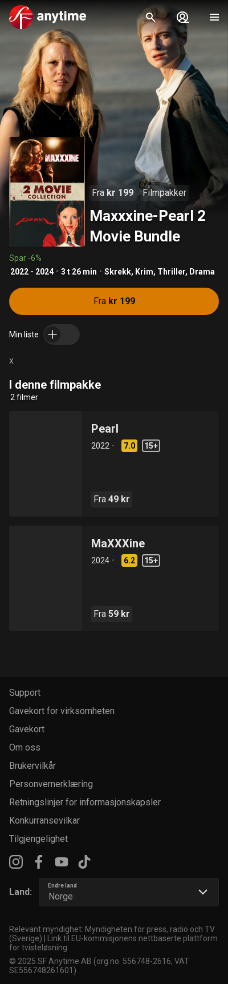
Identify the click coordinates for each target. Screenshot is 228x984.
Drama (202, 271)
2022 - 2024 (32, 271)
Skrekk (117, 271)
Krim (144, 271)
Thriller (171, 271)
